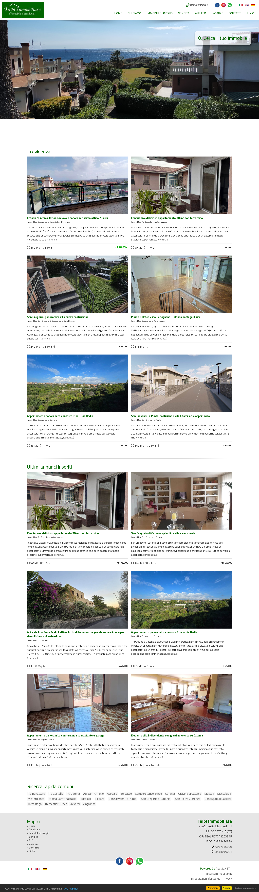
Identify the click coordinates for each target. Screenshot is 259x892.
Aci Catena (73, 793)
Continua (52, 239)
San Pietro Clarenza (187, 799)
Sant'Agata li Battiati (218, 799)
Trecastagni (35, 804)
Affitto (200, 13)
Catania (170, 793)
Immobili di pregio (160, 13)
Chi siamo (134, 13)
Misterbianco (36, 799)
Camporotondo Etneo (148, 793)
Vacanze (217, 13)
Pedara (99, 799)
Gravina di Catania (189, 793)
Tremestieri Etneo (56, 804)
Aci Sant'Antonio (93, 793)
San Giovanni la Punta (122, 799)
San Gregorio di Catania (155, 799)
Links (251, 13)
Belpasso (126, 793)
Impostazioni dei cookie (205, 878)
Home (118, 13)
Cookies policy (71, 888)
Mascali (209, 793)
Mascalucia (224, 793)
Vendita (183, 13)
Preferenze (212, 887)
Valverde (75, 804)
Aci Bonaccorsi (36, 793)
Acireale (112, 793)
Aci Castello (56, 793)
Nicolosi (86, 799)
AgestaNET (223, 868)
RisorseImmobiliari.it (219, 873)
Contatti (235, 13)
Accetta (226, 887)
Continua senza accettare (245, 888)
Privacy (227, 878)
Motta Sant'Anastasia (62, 799)
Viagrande (89, 804)
